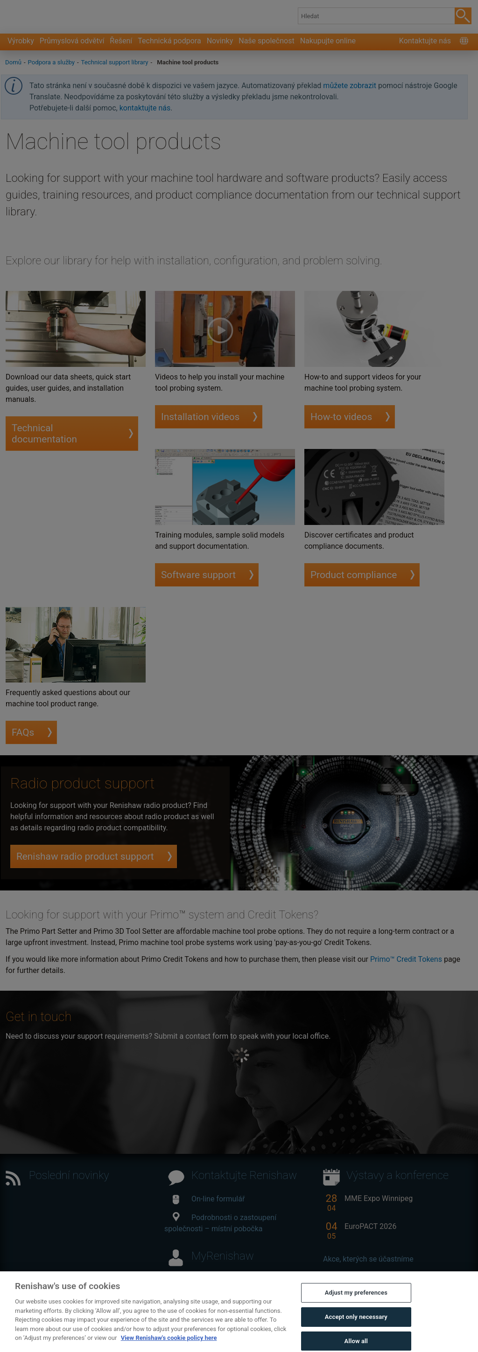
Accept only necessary (356, 1323)
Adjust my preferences (356, 1299)
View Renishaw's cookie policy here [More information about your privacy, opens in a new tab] (169, 1344)
